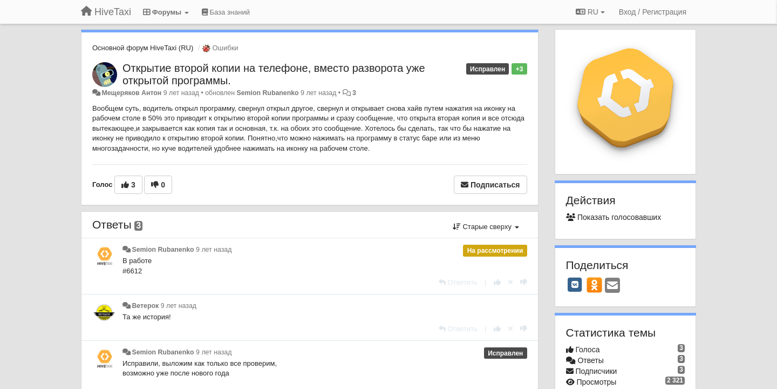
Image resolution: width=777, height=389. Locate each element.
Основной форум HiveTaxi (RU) (142, 48)
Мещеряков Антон (131, 93)
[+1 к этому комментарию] (497, 282)
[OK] (594, 285)
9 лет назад (213, 249)
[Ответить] (458, 282)
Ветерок (145, 306)
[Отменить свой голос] (510, 282)
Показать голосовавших (614, 217)
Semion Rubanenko (267, 93)
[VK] (575, 285)
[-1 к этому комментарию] (523, 282)
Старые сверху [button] (486, 227)
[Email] (612, 286)
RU (590, 12)
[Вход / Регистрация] (653, 12)
